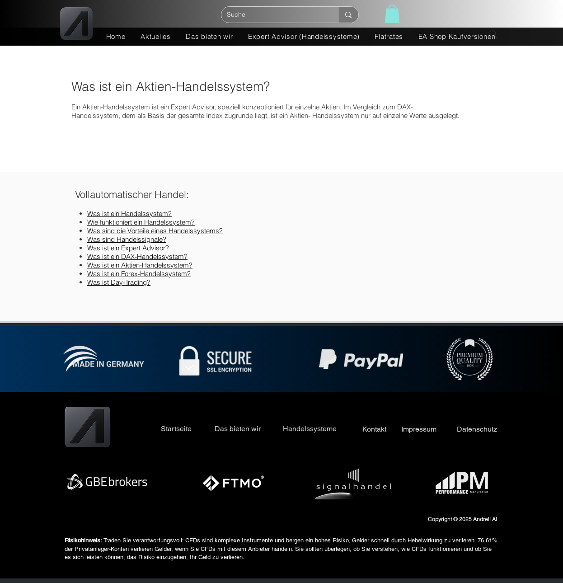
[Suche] (273, 15)
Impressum (418, 429)
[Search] (493, 34)
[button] (392, 14)
